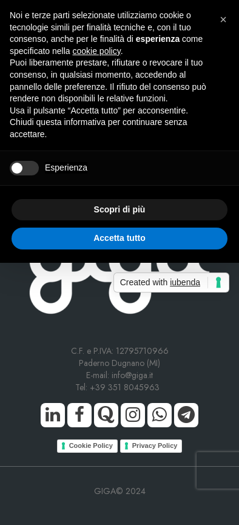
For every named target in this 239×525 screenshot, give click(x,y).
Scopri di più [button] (120, 209)
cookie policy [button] (97, 51)
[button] (223, 19)
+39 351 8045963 (127, 387)
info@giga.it (132, 375)
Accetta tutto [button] (119, 238)
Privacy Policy (155, 445)
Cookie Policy (91, 445)
